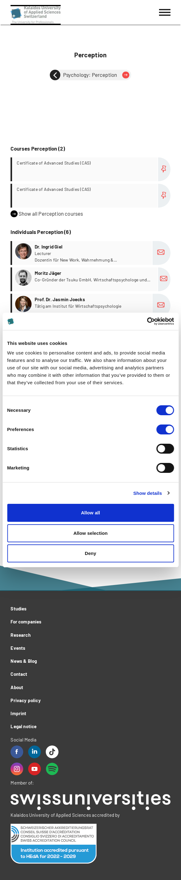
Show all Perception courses (47, 213)
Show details (147, 493)
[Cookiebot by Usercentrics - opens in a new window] (147, 321)
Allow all (90, 512)
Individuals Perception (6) (41, 232)
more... (91, 169)
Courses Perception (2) (38, 148)
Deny (90, 553)
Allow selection (90, 533)
